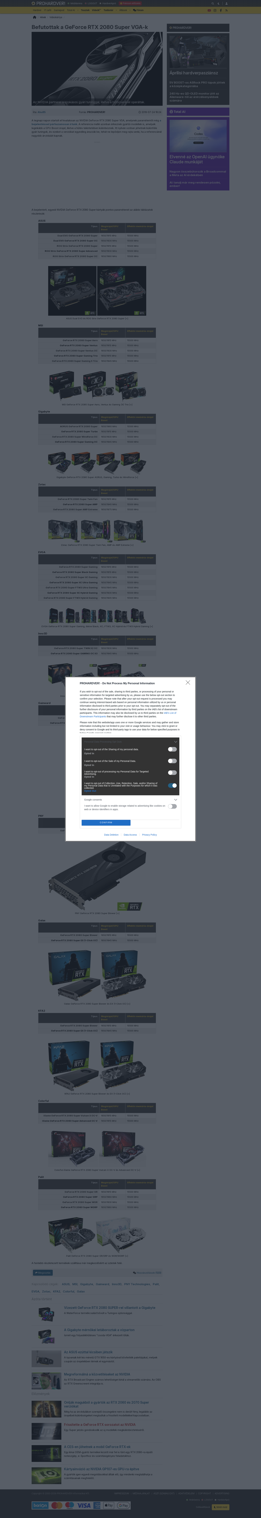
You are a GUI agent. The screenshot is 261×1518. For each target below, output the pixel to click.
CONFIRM (106, 822)
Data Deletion (111, 834)
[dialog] (130, 759)
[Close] (189, 683)
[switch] (172, 749)
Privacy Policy (149, 834)
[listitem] (130, 742)
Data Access (130, 834)
